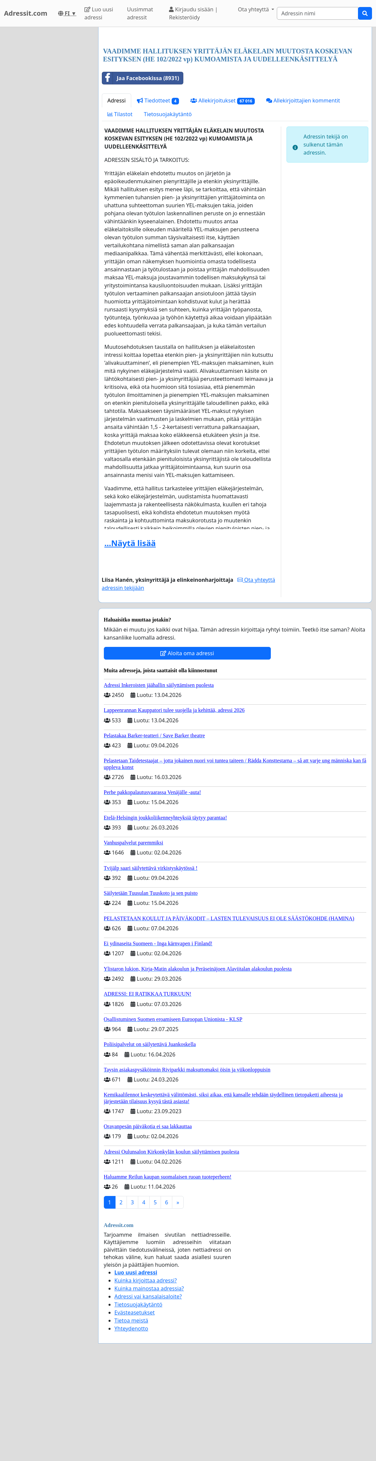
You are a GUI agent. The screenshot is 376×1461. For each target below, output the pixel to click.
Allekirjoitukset (222, 194)
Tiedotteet (158, 194)
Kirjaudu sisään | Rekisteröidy (193, 13)
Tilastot (120, 207)
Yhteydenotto (131, 1422)
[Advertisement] (235, 84)
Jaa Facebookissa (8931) (140, 172)
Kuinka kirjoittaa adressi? (146, 1374)
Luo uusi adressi (98, 13)
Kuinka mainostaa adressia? (149, 1382)
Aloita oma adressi (187, 746)
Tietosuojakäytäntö (168, 207)
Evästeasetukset (135, 1406)
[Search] (317, 13)
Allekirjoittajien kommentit (303, 194)
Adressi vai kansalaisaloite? (148, 1390)
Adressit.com (25, 13)
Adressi (117, 194)
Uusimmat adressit (140, 13)
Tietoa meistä (131, 1414)
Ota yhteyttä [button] (254, 9)
